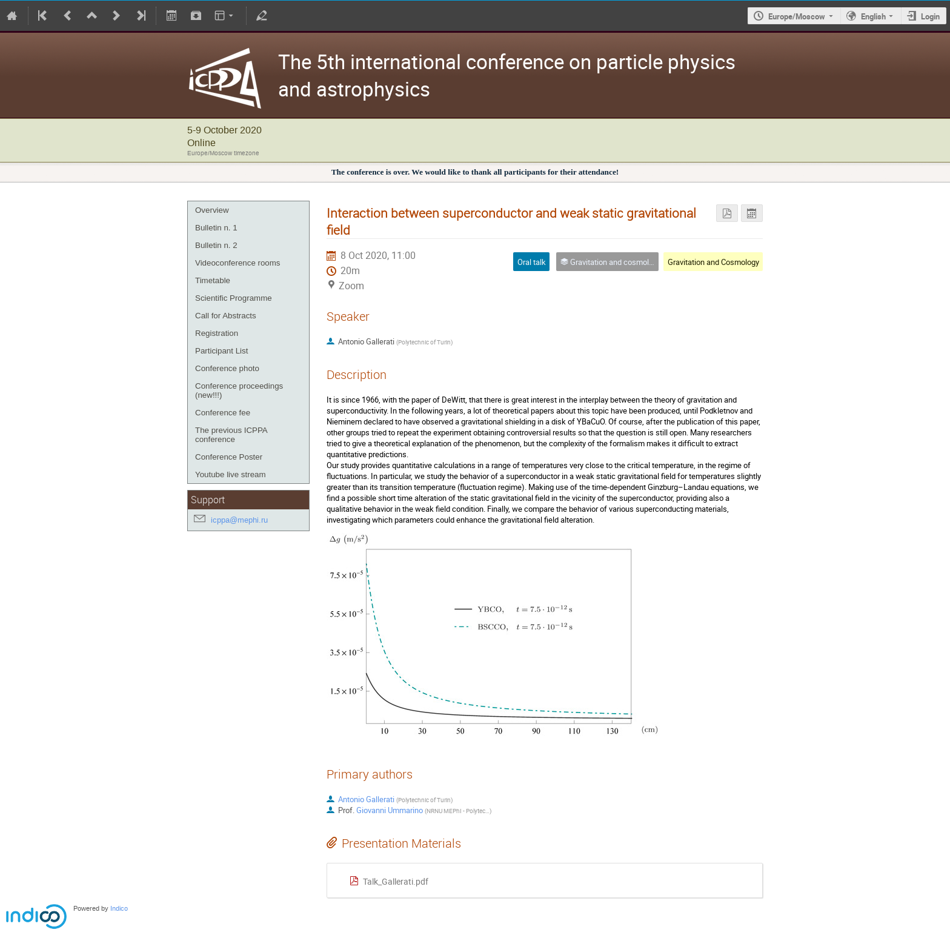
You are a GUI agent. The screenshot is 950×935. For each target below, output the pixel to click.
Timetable (212, 280)
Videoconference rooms (238, 262)
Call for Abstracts (225, 315)
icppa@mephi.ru (239, 520)
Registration (216, 333)
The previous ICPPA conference (231, 435)
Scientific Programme (233, 298)
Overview (212, 210)
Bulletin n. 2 (216, 245)
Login (930, 16)
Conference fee (222, 412)
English (873, 16)
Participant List (221, 350)
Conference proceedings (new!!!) (239, 390)
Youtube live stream (230, 474)
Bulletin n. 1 (216, 227)
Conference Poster (228, 456)
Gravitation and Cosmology (713, 261)
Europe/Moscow (796, 16)
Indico (119, 908)
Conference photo (227, 368)
